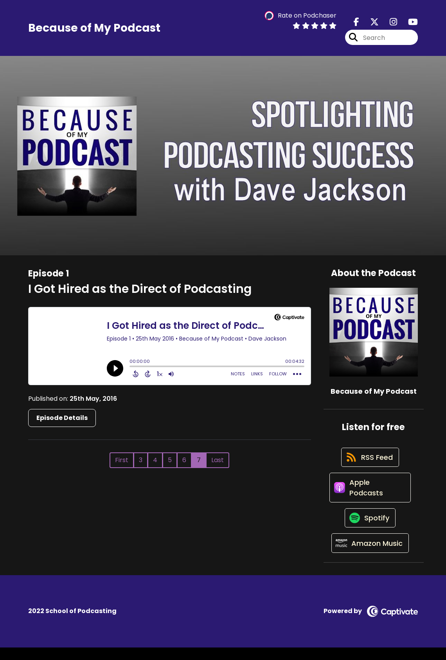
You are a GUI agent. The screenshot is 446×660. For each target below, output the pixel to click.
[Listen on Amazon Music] (370, 555)
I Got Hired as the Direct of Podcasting (140, 291)
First (121, 461)
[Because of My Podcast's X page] (370, 23)
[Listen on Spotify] (370, 527)
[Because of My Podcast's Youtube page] (408, 23)
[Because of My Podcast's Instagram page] (388, 23)
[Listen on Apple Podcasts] (369, 494)
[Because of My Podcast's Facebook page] (356, 23)
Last (217, 461)
